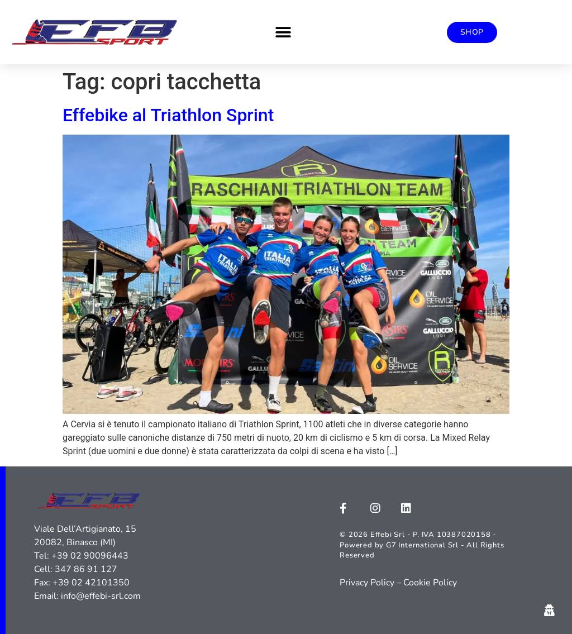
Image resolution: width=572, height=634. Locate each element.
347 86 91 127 (86, 569)
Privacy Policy (367, 582)
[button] (282, 32)
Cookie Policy (430, 582)
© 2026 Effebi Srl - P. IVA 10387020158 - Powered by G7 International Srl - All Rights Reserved (422, 545)
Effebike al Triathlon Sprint (168, 115)
